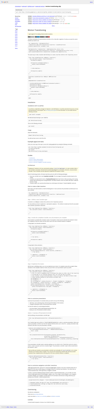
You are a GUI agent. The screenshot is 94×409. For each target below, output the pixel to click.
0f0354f (30, 18)
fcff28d (30, 21)
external (24, 6)
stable (16, 23)
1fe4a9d (30, 23)
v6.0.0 (16, 35)
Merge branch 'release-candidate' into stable (41, 23)
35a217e (30, 19)
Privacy (11, 407)
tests (16, 24)
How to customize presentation (36, 160)
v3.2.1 (16, 45)
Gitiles (8, 407)
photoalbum (17, 21)
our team (38, 396)
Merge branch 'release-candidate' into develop (42, 19)
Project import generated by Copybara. (40, 18)
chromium (18, 6)
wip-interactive (18, 26)
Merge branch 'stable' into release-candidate (41, 21)
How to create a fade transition (36, 159)
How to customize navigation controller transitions (40, 162)
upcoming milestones (38, 394)
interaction (17, 19)
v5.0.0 (16, 37)
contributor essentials (55, 396)
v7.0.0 (16, 34)
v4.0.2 (16, 39)
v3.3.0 (16, 44)
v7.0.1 (16, 32)
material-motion (40, 6)
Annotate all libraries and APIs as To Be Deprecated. (43, 16)
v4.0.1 (16, 40)
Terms (15, 407)
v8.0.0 (16, 30)
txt (88, 407)
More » (53, 25)
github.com (31, 6)
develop (16, 18)
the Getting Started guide (51, 110)
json (92, 407)
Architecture (32, 158)
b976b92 (30, 16)
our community (43, 396)
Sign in (91, 2)
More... (16, 48)
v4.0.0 (16, 42)
